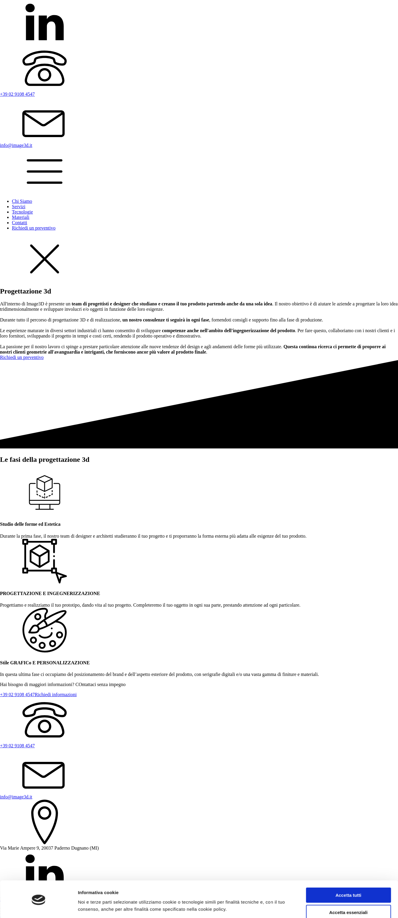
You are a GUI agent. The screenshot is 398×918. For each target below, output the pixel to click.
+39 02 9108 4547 (17, 694)
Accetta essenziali (348, 893)
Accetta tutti (348, 875)
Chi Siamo (22, 201)
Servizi (18, 206)
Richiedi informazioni (56, 694)
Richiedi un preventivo (34, 227)
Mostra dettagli (94, 906)
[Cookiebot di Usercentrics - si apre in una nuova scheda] (38, 906)
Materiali (20, 217)
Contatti (19, 222)
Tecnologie (22, 211)
